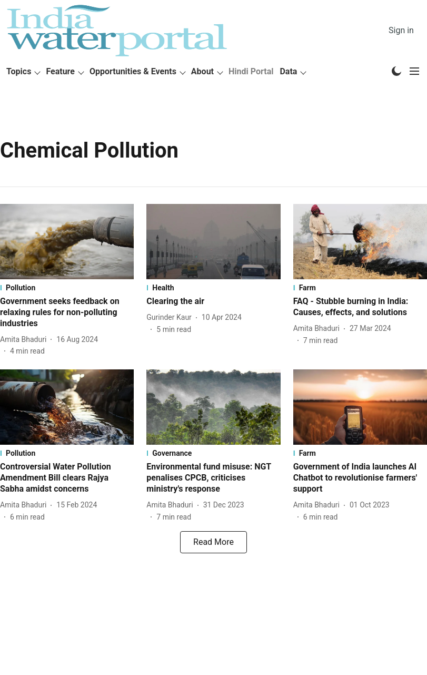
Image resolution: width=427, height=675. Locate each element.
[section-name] (67, 287)
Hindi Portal (251, 71)
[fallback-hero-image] (67, 241)
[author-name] (25, 339)
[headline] (67, 312)
